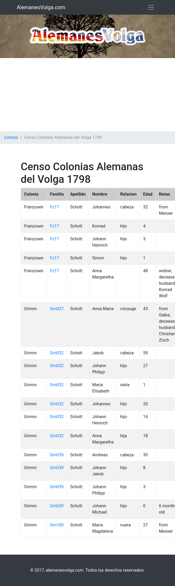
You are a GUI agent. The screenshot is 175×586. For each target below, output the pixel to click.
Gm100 (57, 524)
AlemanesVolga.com (41, 7)
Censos (11, 137)
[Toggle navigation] (151, 7)
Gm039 (57, 454)
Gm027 (57, 308)
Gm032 (57, 352)
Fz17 (54, 206)
